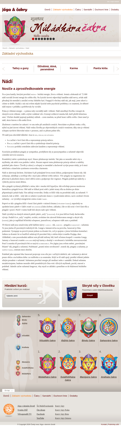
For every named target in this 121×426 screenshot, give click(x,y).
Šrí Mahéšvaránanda (45, 406)
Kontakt (104, 424)
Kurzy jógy (59, 406)
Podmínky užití (113, 424)
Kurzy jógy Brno (62, 414)
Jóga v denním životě (26, 406)
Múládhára (26, 374)
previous (3, 69)
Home (15, 8)
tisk (108, 1)
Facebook (41, 414)
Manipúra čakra (88, 377)
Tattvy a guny (20, 68)
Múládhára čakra (47, 377)
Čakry (78, 9)
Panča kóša (100, 68)
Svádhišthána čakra (67, 377)
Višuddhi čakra (47, 340)
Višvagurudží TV (25, 414)
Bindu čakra (88, 340)
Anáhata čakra (109, 377)
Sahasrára (26, 316)
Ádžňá (24, 323)
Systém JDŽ (23, 410)
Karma (74, 68)
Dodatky (115, 9)
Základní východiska (63, 9)
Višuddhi (25, 336)
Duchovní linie (101, 9)
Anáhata (25, 347)
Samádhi (88, 9)
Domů (47, 9)
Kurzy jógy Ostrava (63, 418)
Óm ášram (41, 410)
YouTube (40, 418)
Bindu (24, 320)
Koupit (90, 295)
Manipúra (26, 362)
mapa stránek (114, 1)
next (117, 69)
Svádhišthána (28, 368)
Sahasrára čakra (109, 340)
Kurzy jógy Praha (62, 410)
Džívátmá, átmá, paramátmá (47, 68)
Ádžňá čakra (68, 340)
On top (7, 390)
